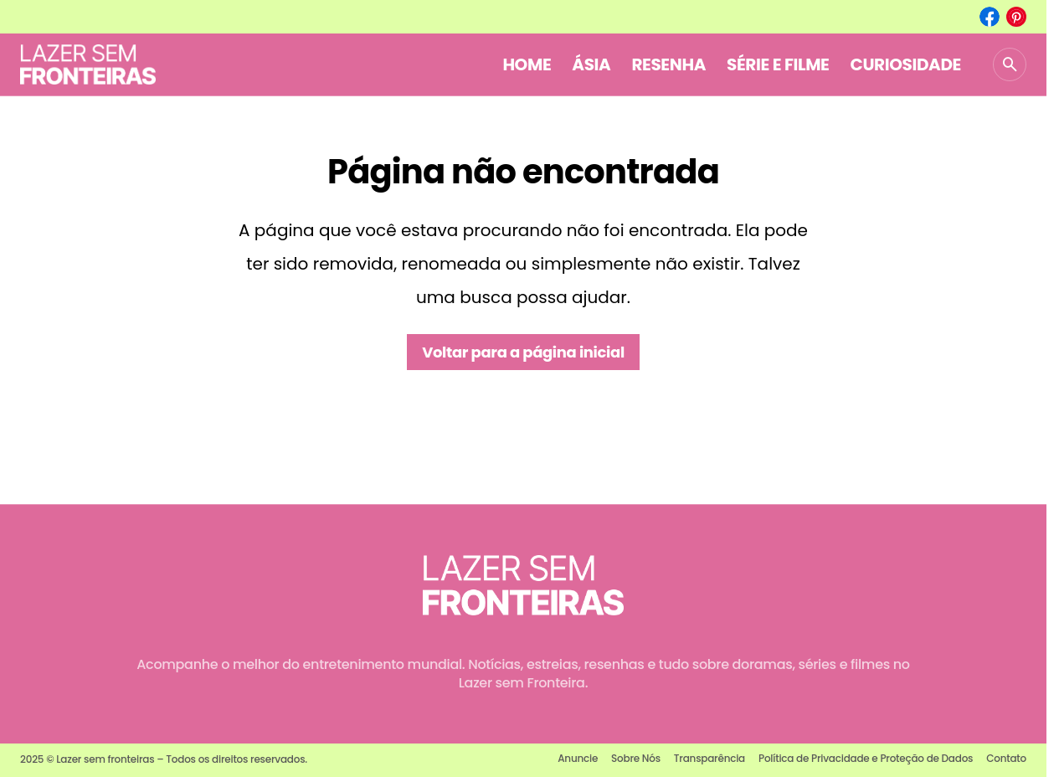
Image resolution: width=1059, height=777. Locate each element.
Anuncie (578, 758)
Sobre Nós (636, 758)
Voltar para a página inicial (523, 352)
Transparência (709, 758)
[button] (1010, 64)
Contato (1006, 758)
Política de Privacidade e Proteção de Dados (865, 758)
